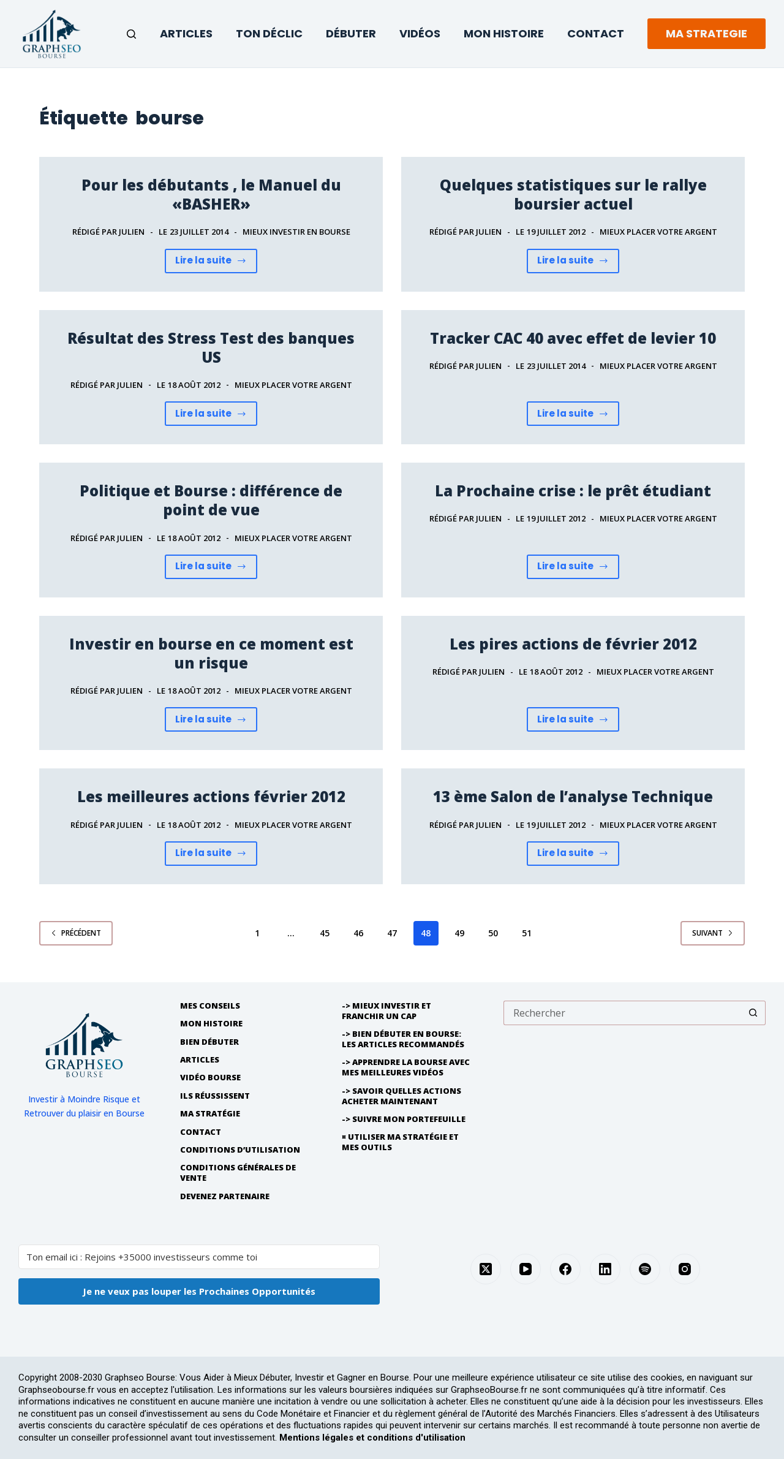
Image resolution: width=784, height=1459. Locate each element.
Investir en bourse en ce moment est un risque (211, 653)
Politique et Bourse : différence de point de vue (211, 500)
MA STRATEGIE (706, 33)
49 (459, 933)
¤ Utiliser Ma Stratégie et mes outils (400, 1142)
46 (358, 933)
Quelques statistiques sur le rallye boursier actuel (573, 194)
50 (493, 933)
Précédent (76, 933)
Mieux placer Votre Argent (658, 231)
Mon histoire (211, 1023)
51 (527, 933)
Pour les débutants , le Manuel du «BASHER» (211, 194)
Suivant (712, 933)
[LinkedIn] (605, 1269)
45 (325, 933)
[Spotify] (645, 1269)
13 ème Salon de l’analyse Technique (573, 796)
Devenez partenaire (225, 1196)
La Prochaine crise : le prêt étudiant (573, 490)
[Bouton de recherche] (753, 1013)
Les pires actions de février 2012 (573, 644)
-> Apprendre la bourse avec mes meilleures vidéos (406, 1067)
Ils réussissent (215, 1096)
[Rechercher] (131, 34)
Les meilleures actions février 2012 (211, 796)
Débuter (351, 33)
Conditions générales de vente (238, 1172)
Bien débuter (209, 1042)
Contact (595, 33)
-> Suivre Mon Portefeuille (404, 1119)
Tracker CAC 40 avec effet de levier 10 (573, 338)
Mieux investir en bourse (296, 231)
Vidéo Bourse (210, 1077)
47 (392, 933)
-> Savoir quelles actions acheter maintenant (401, 1096)
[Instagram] (684, 1269)
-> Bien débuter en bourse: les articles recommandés (403, 1039)
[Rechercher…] (622, 1013)
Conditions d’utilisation (240, 1150)
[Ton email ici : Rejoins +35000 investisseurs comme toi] (199, 1257)
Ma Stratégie (210, 1113)
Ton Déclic (269, 33)
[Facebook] (565, 1269)
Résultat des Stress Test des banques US (211, 347)
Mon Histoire (504, 33)
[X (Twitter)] (485, 1269)
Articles (186, 33)
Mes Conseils (210, 1006)
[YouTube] (525, 1269)
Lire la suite (216, 263)
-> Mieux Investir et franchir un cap (386, 1011)
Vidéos (419, 33)
